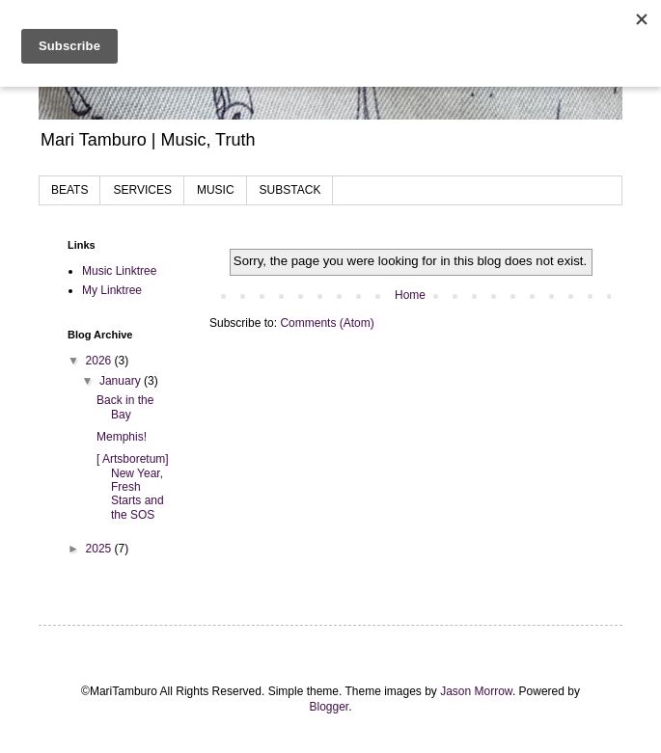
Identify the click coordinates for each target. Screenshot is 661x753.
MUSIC (215, 190)
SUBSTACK (290, 190)
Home (410, 295)
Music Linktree (119, 271)
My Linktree (112, 290)
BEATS (69, 190)
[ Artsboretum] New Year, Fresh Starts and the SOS (132, 487)
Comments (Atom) (326, 323)
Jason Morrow (476, 691)
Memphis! (121, 437)
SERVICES (142, 190)
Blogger (328, 706)
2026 (100, 360)
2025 (100, 548)
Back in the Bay (124, 406)
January (121, 381)
